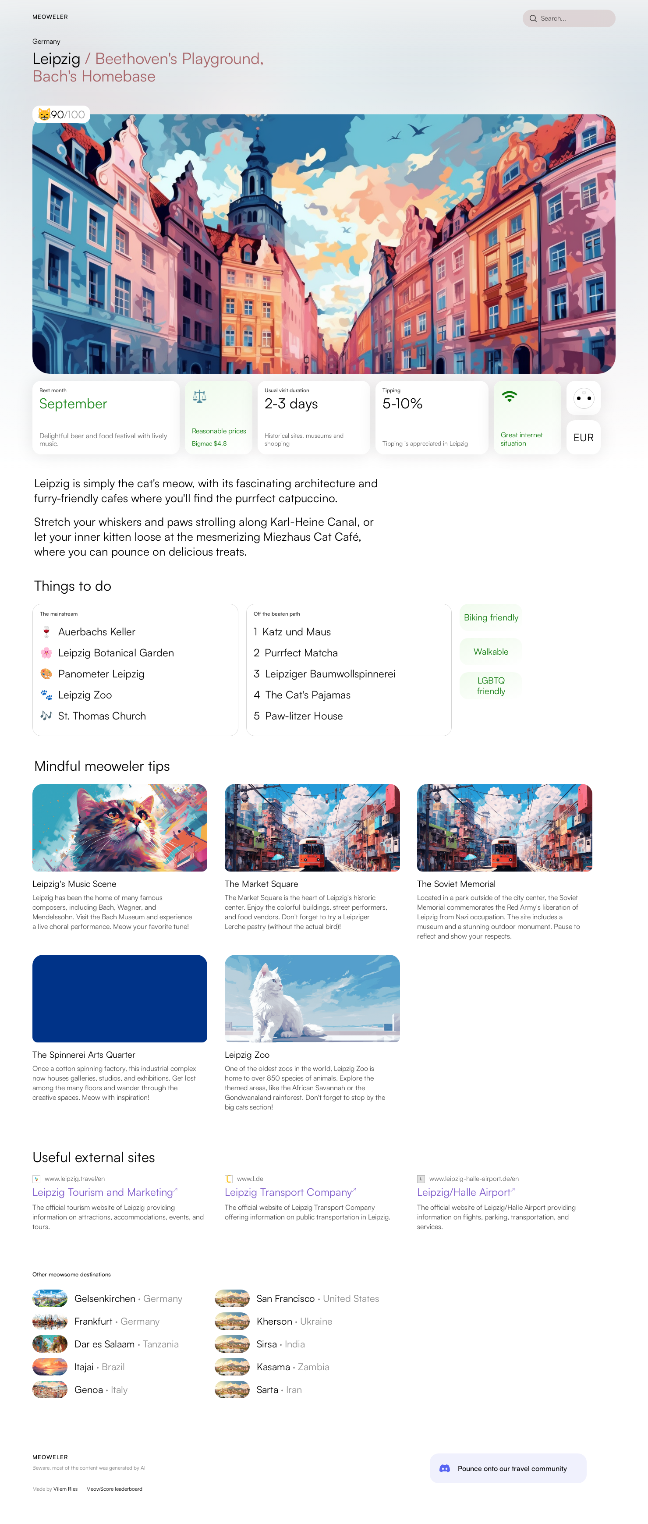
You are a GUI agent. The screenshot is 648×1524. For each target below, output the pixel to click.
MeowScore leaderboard (114, 1488)
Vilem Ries (65, 1488)
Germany (46, 41)
